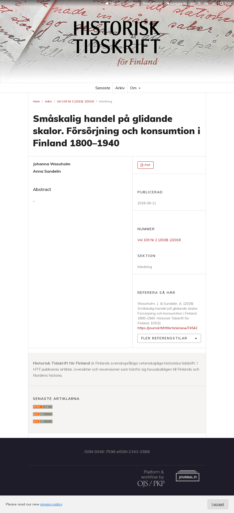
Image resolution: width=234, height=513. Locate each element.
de (206, 3)
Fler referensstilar (164, 338)
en (192, 3)
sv (214, 3)
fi (199, 3)
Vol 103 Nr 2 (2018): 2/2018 (75, 101)
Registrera (152, 3)
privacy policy (51, 504)
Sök (226, 3)
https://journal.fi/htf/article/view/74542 (167, 328)
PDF (147, 165)
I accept (218, 504)
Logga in (176, 3)
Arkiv (120, 87)
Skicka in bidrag (122, 3)
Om (134, 87)
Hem (36, 101)
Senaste (102, 87)
